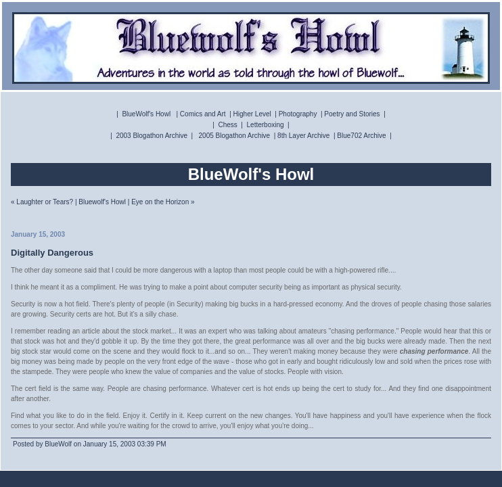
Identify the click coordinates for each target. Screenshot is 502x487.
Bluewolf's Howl (102, 202)
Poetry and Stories (352, 114)
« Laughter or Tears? (42, 202)
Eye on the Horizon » (162, 202)
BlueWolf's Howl (146, 114)
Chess (227, 125)
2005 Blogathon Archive (235, 135)
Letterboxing (265, 125)
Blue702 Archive (361, 135)
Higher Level (252, 114)
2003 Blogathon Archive (151, 135)
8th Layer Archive (303, 135)
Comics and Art (203, 114)
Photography (298, 114)
